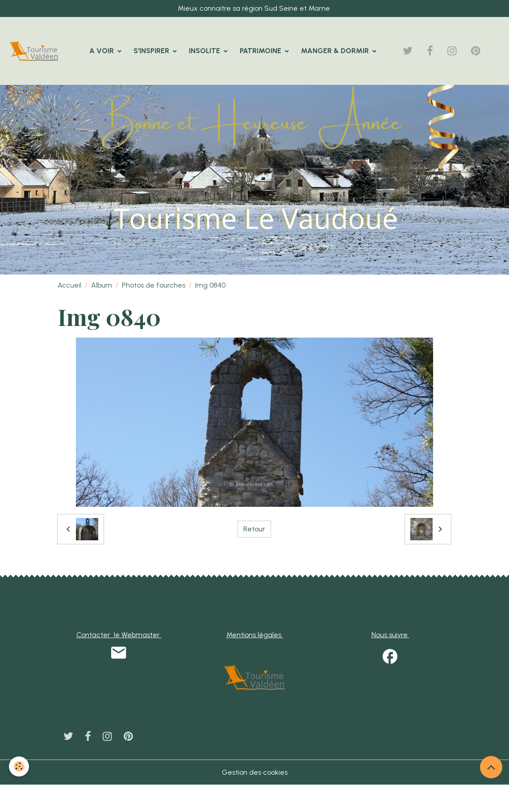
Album (101, 285)
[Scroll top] (491, 767)
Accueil (69, 285)
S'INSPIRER (152, 50)
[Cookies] (19, 766)
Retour (254, 529)
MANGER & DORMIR (336, 50)
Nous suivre (390, 635)
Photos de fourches (153, 285)
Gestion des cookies (255, 772)
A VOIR (102, 50)
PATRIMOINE (261, 50)
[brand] (35, 51)
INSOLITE (205, 50)
